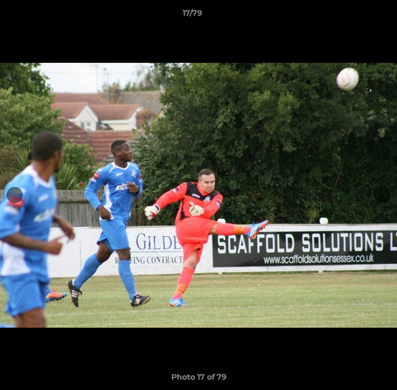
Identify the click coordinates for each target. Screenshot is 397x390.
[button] (358, 16)
